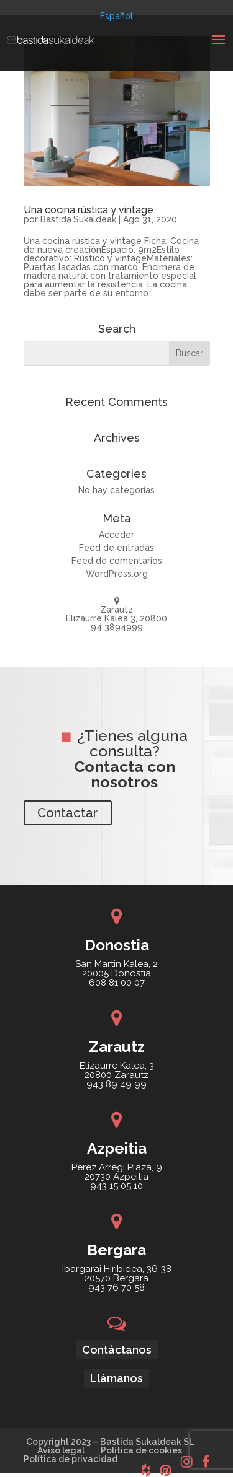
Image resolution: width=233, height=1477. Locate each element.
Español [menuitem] (116, 16)
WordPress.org (117, 574)
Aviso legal (61, 1450)
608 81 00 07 (117, 982)
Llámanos (116, 1378)
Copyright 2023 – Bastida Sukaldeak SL (110, 1442)
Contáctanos (117, 1349)
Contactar (67, 812)
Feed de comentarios (116, 561)
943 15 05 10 (116, 1185)
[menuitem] (116, 16)
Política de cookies (141, 1450)
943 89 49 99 (116, 1084)
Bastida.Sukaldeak (78, 219)
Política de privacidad (70, 1459)
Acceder (116, 535)
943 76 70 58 (116, 1287)
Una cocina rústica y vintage (88, 210)
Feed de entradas (116, 548)
